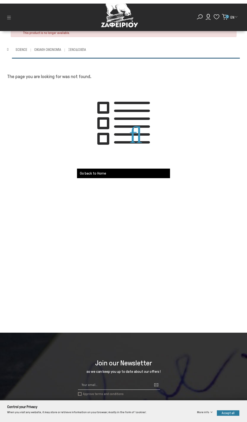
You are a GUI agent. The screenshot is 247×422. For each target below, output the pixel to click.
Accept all (228, 413)
